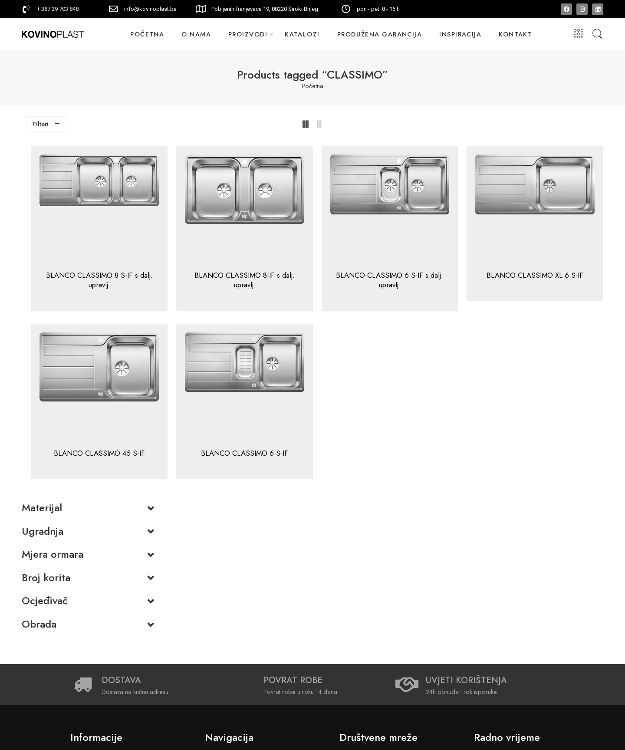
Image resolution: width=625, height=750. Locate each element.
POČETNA (147, 34)
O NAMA (196, 34)
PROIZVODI (247, 34)
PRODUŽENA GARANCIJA (379, 34)
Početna (312, 86)
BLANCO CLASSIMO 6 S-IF (332, 458)
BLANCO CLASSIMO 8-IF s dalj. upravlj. (332, 280)
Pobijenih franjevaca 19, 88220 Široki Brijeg (264, 9)
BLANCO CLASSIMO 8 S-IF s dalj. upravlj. (222, 280)
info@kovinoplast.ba (150, 9)
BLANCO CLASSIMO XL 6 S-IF (552, 280)
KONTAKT (515, 34)
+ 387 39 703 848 (58, 9)
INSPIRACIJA (460, 34)
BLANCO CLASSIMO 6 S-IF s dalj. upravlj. (442, 280)
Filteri (41, 123)
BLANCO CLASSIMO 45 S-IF (222, 458)
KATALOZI (302, 34)
